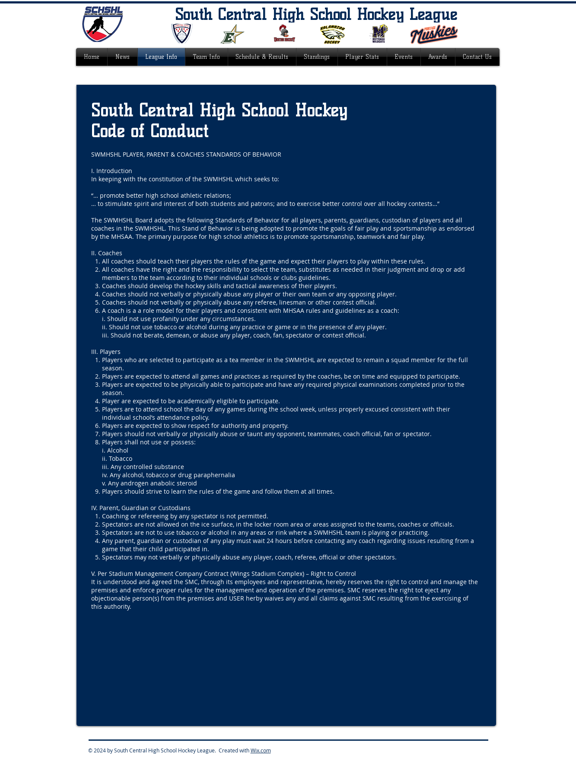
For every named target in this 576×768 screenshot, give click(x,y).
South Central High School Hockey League (316, 14)
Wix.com (261, 750)
